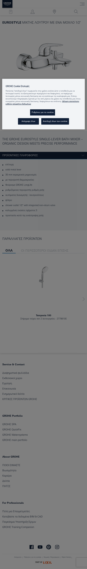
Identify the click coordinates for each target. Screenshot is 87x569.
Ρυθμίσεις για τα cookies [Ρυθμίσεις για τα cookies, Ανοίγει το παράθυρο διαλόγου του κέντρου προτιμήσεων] (43, 112)
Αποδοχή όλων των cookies (55, 121)
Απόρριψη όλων (28, 121)
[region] (43, 104)
